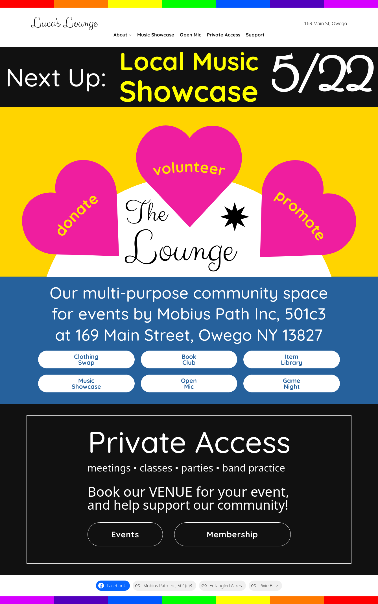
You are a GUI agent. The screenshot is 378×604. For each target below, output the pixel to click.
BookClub (189, 359)
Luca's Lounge (64, 23)
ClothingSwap (86, 359)
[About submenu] (130, 34)
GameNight (291, 383)
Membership (232, 534)
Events (125, 534)
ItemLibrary (291, 359)
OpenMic (189, 383)
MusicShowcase (86, 383)
